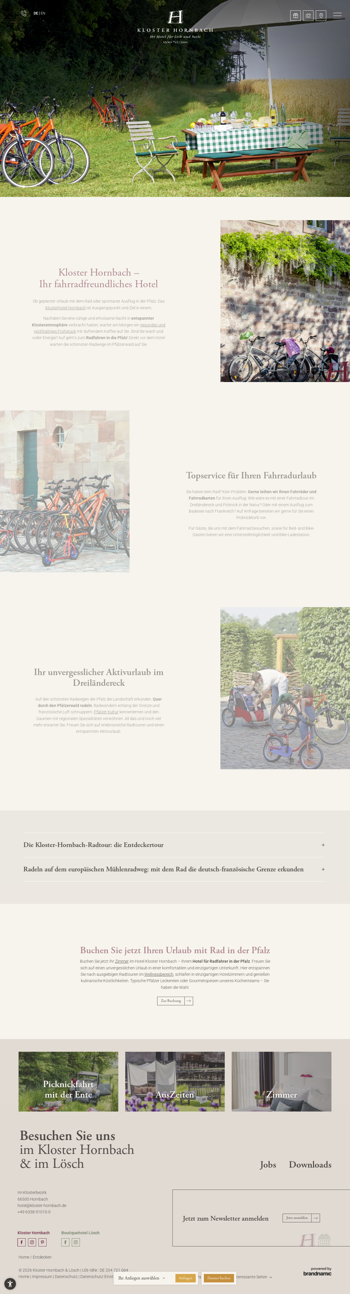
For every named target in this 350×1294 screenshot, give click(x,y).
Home (24, 1260)
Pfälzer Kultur (106, 716)
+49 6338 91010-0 (31, 1212)
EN (43, 13)
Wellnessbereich (158, 977)
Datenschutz (67, 1279)
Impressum (42, 1279)
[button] (337, 16)
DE (36, 13)
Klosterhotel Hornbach (65, 312)
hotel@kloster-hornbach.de (39, 1205)
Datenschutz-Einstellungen (104, 1279)
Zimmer (122, 964)
